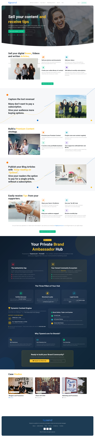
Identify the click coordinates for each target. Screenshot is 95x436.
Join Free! (84, 2)
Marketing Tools (50, 2)
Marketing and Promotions (70, 395)
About (58, 2)
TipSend (45, 431)
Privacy (50, 425)
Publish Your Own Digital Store (47, 231)
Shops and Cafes (41, 395)
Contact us (55, 425)
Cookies (61, 425)
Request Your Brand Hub (39, 360)
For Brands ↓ (30, 31)
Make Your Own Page (47, 84)
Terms (46, 425)
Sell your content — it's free (16, 31)
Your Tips (42, 2)
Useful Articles (40, 425)
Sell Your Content (33, 2)
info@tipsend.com (59, 225)
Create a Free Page (57, 360)
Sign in (79, 2)
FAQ (62, 2)
